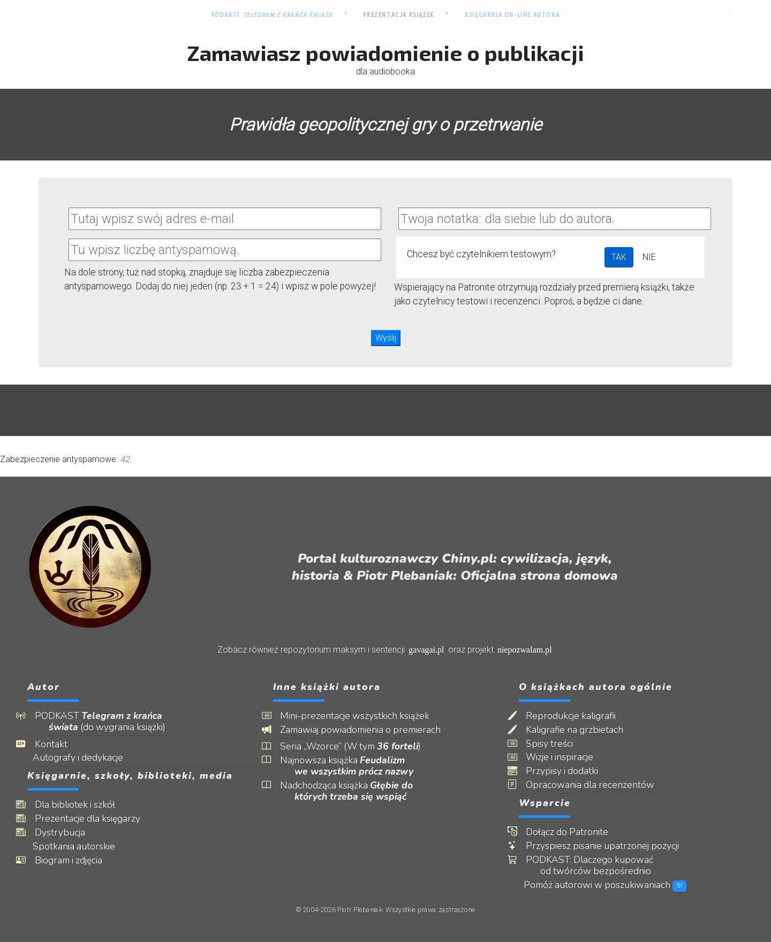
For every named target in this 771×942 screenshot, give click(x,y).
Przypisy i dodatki (569, 771)
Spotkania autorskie (82, 846)
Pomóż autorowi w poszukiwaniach (613, 885)
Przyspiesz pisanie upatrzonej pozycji (609, 846)
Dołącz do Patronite (574, 832)
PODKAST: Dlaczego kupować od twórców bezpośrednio (597, 865)
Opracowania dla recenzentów (597, 785)
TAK (618, 257)
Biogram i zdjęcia (75, 860)
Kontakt (58, 744)
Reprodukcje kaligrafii (578, 716)
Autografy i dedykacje (86, 757)
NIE (649, 257)
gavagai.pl (426, 649)
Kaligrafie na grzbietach (582, 730)
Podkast (271, 14)
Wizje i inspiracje (567, 757)
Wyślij (385, 338)
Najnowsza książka (353, 766)
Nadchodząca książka (353, 791)
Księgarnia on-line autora (512, 14)
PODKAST (107, 721)
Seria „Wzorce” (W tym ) (357, 746)
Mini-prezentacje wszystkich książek (362, 716)
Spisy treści (556, 743)
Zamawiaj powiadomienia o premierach (367, 730)
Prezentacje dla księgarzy (94, 818)
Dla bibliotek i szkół (82, 804)
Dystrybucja (67, 832)
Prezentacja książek (398, 14)
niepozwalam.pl (524, 649)
